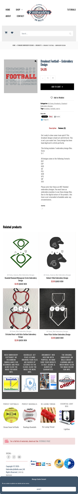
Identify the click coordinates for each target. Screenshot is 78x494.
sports (58, 108)
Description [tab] (52, 128)
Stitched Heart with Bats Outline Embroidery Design (20, 335)
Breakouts (39, 45)
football (52, 108)
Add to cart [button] (15, 252)
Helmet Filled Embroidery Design (57, 278)
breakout (47, 108)
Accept (39, 489)
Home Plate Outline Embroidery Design (57, 334)
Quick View (20, 252)
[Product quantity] (48, 78)
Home (8, 9)
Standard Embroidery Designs (25, 45)
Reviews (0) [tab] (62, 128)
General (16, 275)
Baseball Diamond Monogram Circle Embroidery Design (21, 279)
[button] (35, 61)
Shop (19, 9)
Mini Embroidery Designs (26, 275)
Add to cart (56, 86)
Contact (20, 16)
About (8, 16)
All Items (51, 103)
